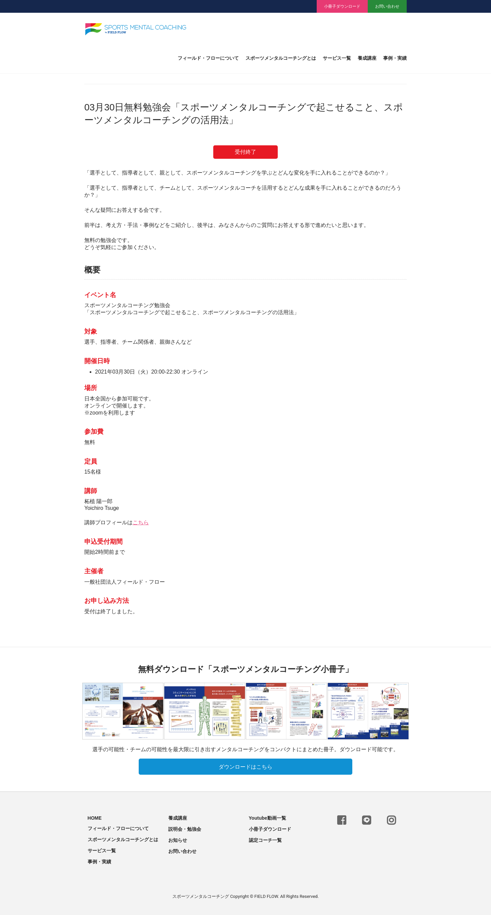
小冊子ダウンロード (342, 6)
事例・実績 (395, 58)
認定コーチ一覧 (265, 838)
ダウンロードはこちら (245, 765)
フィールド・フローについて (208, 58)
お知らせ (177, 838)
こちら (141, 522)
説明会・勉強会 (184, 827)
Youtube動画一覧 (267, 816)
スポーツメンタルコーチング (200, 895)
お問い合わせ (387, 6)
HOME (95, 816)
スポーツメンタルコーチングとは (281, 58)
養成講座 (367, 58)
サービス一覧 (337, 58)
